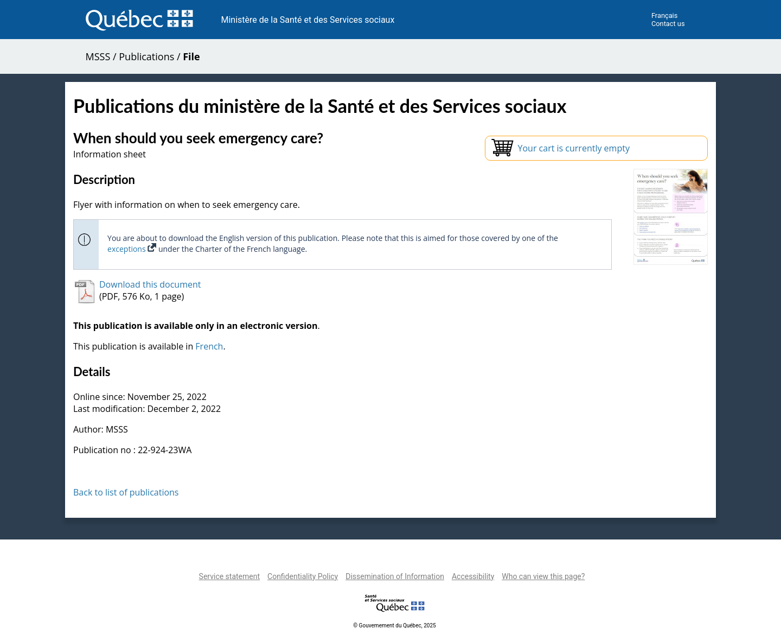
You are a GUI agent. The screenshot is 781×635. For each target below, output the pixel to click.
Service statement (229, 576)
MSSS (98, 56)
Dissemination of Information (394, 576)
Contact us (668, 24)
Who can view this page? (543, 576)
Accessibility (473, 576)
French (209, 346)
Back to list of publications (126, 492)
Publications (146, 56)
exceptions (131, 249)
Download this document (150, 284)
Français (664, 15)
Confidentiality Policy (302, 576)
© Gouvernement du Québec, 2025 (394, 625)
